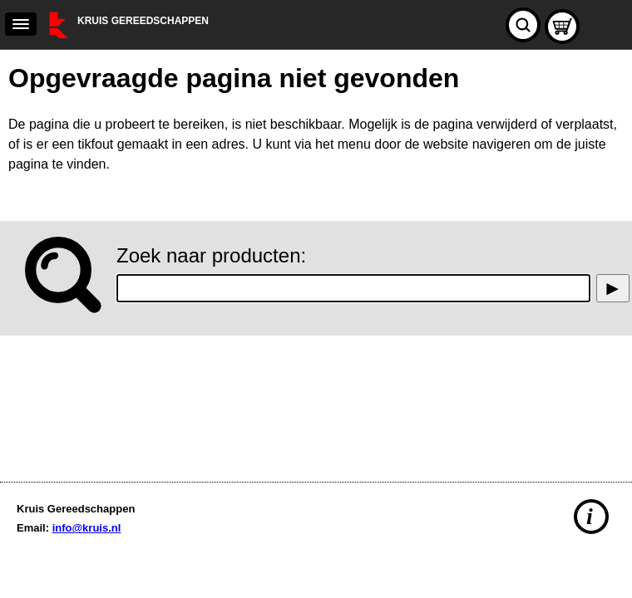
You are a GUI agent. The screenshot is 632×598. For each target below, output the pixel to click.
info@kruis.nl (86, 528)
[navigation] (21, 24)
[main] (316, 261)
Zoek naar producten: (211, 255)
